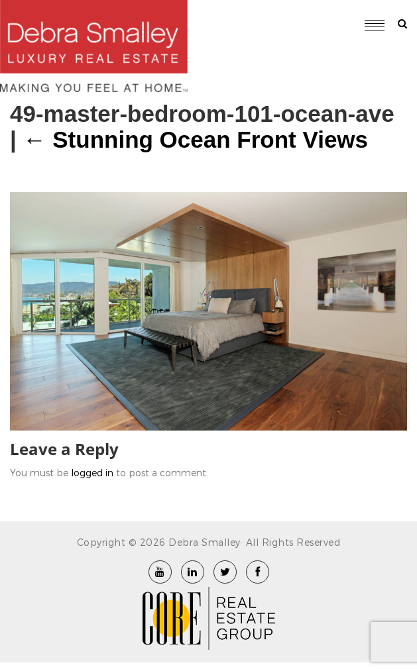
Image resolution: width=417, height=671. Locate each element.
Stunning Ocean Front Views (196, 139)
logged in (92, 472)
